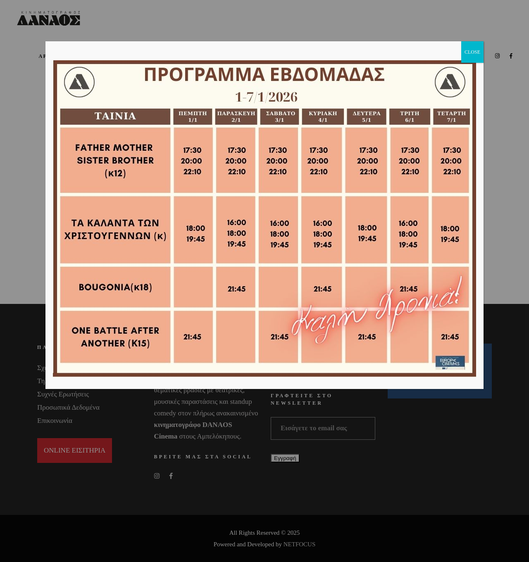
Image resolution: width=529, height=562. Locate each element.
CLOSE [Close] (472, 52)
